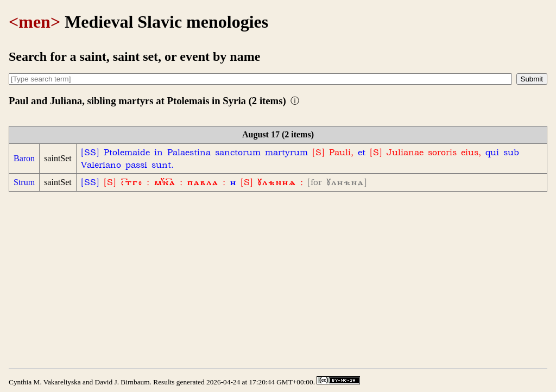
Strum (24, 182)
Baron (24, 158)
